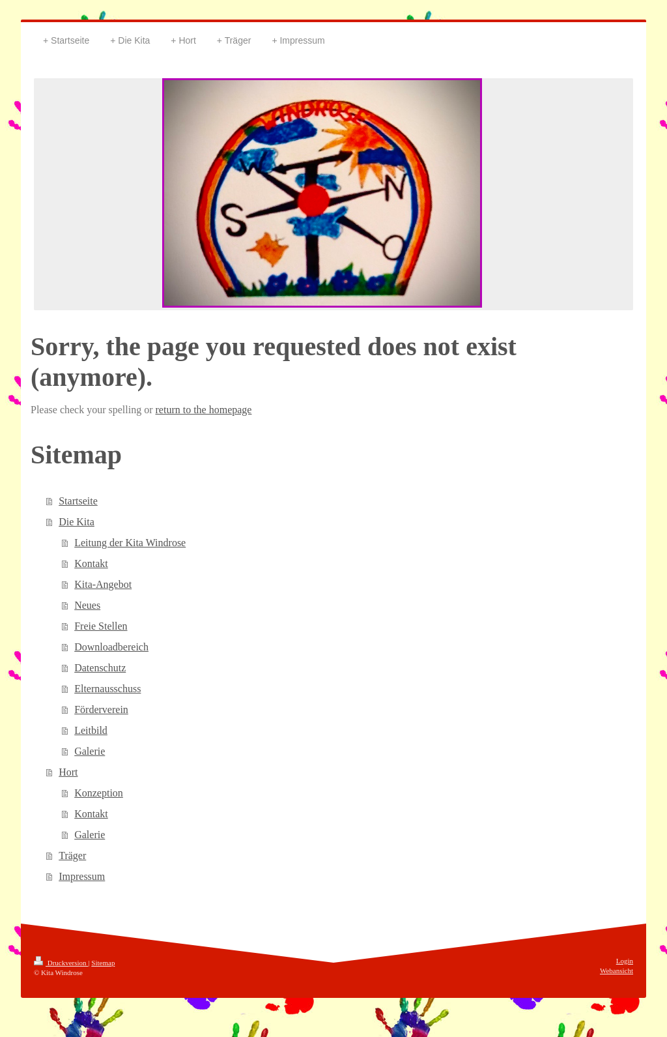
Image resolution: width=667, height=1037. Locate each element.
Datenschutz (100, 667)
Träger (72, 855)
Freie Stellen (100, 626)
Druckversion (61, 963)
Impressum (82, 876)
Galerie (89, 751)
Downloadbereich (111, 646)
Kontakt (91, 563)
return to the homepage (204, 409)
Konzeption (98, 792)
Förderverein (101, 709)
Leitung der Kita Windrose (130, 542)
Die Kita (76, 521)
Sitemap (103, 963)
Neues (87, 605)
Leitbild (90, 730)
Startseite (78, 500)
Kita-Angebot (103, 584)
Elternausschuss (107, 688)
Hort (68, 772)
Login (624, 961)
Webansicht (616, 970)
